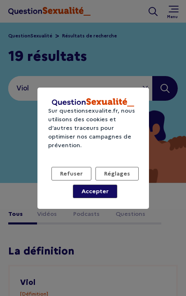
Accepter (95, 191)
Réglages (117, 173)
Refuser (71, 173)
